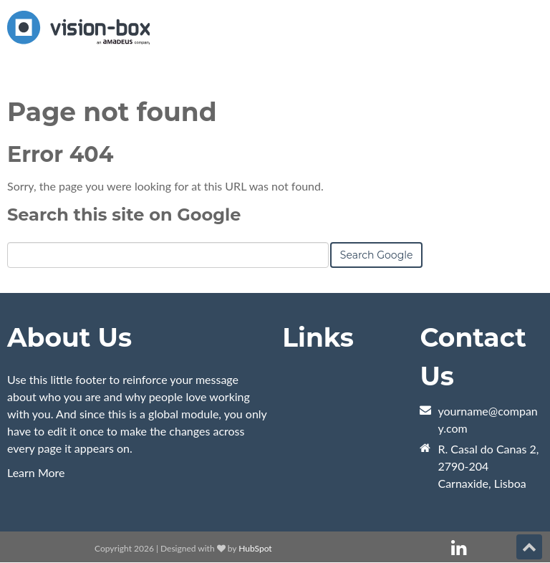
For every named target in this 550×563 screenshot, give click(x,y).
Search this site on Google (124, 214)
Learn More (36, 472)
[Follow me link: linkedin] (458, 548)
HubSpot (254, 548)
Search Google (376, 255)
